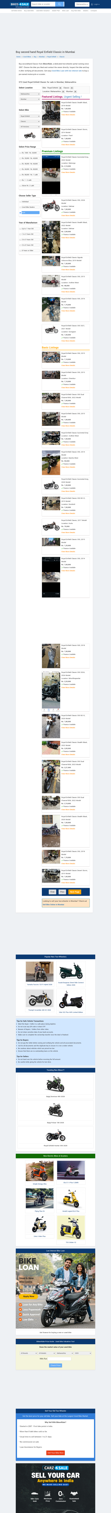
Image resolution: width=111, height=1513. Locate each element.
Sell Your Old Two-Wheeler (55, 1411)
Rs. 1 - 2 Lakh (26, 180)
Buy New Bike (76, 11)
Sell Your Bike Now (56, 1452)
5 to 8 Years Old (27, 245)
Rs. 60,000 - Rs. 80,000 (30, 169)
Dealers (85, 11)
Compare (94, 11)
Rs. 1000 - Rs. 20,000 (29, 153)
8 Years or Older (27, 250)
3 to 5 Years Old (27, 240)
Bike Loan (65, 11)
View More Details (68, 115)
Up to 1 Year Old (27, 229)
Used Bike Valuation (43, 11)
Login (95, 4)
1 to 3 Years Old (27, 234)
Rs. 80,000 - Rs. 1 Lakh (30, 175)
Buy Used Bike (29, 11)
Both (23, 213)
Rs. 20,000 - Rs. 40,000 (30, 158)
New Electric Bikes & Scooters (55, 1156)
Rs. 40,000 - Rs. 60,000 (30, 164)
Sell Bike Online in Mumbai (53, 904)
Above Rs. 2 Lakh (28, 186)
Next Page (74, 891)
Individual (25, 202)
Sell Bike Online (16, 11)
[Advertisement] (55, 31)
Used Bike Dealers (28, 207)
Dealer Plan (56, 11)
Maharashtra (82, 4)
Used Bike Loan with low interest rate (67, 71)
